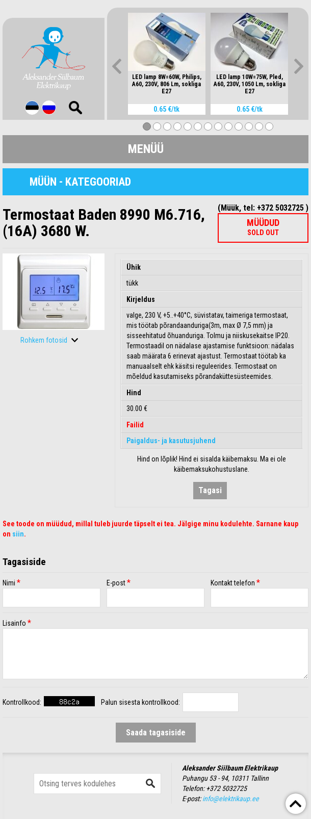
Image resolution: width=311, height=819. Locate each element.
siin (18, 534)
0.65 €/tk (166, 109)
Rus (49, 107)
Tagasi (210, 490)
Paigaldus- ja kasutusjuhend (171, 441)
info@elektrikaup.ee (230, 799)
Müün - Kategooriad (80, 181)
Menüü (146, 149)
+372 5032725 (226, 788)
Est (32, 107)
